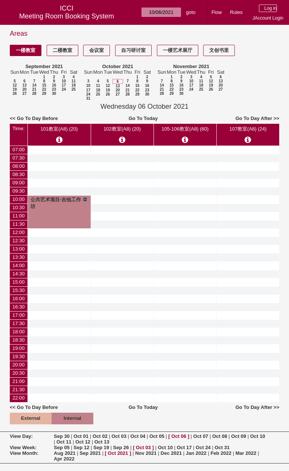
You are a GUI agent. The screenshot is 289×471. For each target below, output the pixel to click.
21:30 (18, 389)
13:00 (18, 249)
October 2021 (117, 66)
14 (34, 85)
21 (34, 89)
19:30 (18, 356)
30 (54, 93)
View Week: (23, 447)
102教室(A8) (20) (122, 129)
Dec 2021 (171, 453)
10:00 (18, 199)
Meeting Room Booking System (66, 16)
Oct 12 (82, 442)
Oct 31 (222, 447)
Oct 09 (238, 436)
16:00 (18, 298)
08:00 (18, 166)
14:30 (18, 274)
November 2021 (191, 66)
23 (54, 89)
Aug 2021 (65, 453)
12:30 (18, 240)
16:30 (18, 307)
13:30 (18, 257)
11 (73, 81)
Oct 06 (178, 436)
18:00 (18, 331)
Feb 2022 (220, 453)
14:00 (18, 265)
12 (14, 85)
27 (24, 93)
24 (64, 89)
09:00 (18, 182)
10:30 (18, 207)
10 (64, 81)
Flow (216, 12)
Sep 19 (101, 447)
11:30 (18, 224)
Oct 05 (156, 436)
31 (88, 98)
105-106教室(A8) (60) (184, 129)
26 (14, 93)
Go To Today (143, 118)
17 (64, 85)
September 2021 (44, 66)
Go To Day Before (37, 118)
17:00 (18, 315)
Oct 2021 (118, 453)
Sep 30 (62, 436)
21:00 (18, 381)
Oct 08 (219, 436)
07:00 (18, 149)
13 (24, 85)
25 (73, 89)
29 (44, 93)
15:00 (18, 282)
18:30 (18, 340)
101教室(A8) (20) (59, 129)
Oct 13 (102, 442)
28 (34, 93)
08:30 (18, 174)
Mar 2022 (246, 453)
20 (24, 89)
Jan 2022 (196, 453)
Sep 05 (62, 447)
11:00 (18, 216)
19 (14, 89)
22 (44, 89)
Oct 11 (63, 442)
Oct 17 (184, 447)
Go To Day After (254, 118)
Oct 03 (118, 436)
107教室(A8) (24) (247, 129)
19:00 (18, 348)
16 (54, 85)
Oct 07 (200, 436)
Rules (236, 12)
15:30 (18, 290)
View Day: (21, 436)
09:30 (18, 191)
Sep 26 (121, 447)
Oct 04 (138, 436)
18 (73, 85)
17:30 (18, 323)
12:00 (18, 232)
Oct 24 (203, 447)
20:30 (18, 373)
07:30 (18, 158)
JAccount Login (267, 18)
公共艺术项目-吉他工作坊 (59, 202)
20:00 (18, 365)
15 (44, 85)
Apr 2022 (64, 459)
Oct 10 (257, 436)
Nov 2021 (146, 453)
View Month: (24, 453)
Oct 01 (81, 436)
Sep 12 (82, 447)
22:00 (18, 398)
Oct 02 (100, 436)
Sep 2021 (89, 453)
